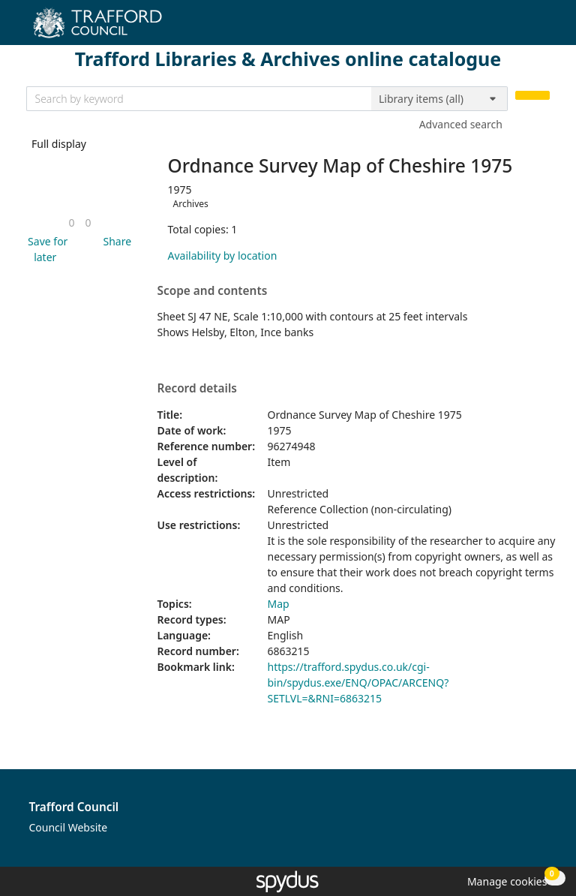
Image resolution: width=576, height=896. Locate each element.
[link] (71, 222)
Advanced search (460, 124)
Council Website (68, 827)
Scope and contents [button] (213, 291)
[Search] (532, 96)
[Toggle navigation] (542, 28)
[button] (46, 249)
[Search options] (439, 99)
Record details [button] (197, 388)
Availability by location (223, 255)
